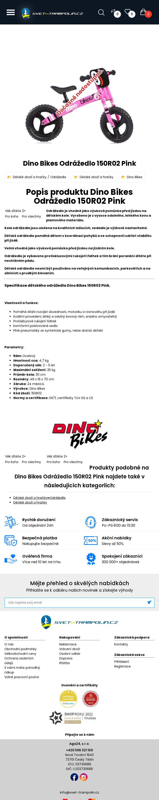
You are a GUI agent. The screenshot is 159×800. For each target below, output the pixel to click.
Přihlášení (121, 661)
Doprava (65, 658)
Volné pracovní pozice (21, 677)
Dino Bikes (134, 177)
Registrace (122, 666)
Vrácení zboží (69, 649)
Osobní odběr (69, 653)
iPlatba (64, 663)
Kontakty (121, 644)
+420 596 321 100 (79, 750)
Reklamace (68, 644)
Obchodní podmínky (20, 649)
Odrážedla (58, 177)
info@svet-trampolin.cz (79, 792)
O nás (9, 644)
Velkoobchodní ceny (20, 653)
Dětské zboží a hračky (30, 177)
